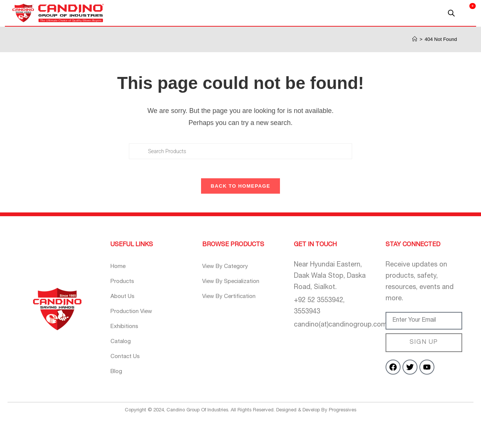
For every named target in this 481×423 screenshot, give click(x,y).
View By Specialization (235, 286)
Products (124, 286)
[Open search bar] (451, 13)
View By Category (228, 271)
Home (119, 271)
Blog (117, 376)
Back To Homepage (240, 190)
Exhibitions (126, 331)
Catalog (122, 346)
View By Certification (233, 301)
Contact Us (127, 361)
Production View (134, 316)
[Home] (414, 39)
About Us (124, 301)
